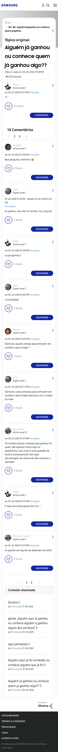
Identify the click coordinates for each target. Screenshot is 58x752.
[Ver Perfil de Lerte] (15, 189)
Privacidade (9, 727)
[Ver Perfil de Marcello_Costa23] (21, 536)
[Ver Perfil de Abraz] (15, 84)
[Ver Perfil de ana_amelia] (18, 429)
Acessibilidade (10, 715)
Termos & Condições (14, 721)
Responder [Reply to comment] (42, 177)
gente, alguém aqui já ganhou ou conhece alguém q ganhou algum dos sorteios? (28, 623)
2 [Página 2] (19, 136)
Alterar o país (10, 738)
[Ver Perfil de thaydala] (17, 145)
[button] (47, 85)
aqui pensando (18, 644)
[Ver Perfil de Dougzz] (16, 329)
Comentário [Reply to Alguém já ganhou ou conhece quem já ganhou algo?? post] (41, 115)
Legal (5, 732)
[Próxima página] (25, 136)
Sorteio (13, 602)
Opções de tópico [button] (47, 30)
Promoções (33, 92)
